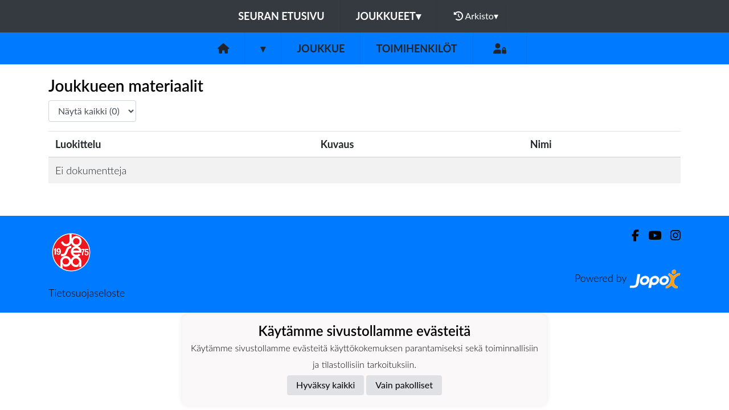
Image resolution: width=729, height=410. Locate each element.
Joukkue (321, 48)
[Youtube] (650, 235)
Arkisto (476, 16)
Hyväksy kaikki (325, 384)
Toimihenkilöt (416, 48)
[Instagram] (671, 235)
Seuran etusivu (281, 16)
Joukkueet (388, 16)
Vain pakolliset (404, 384)
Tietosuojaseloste (86, 292)
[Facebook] (630, 235)
